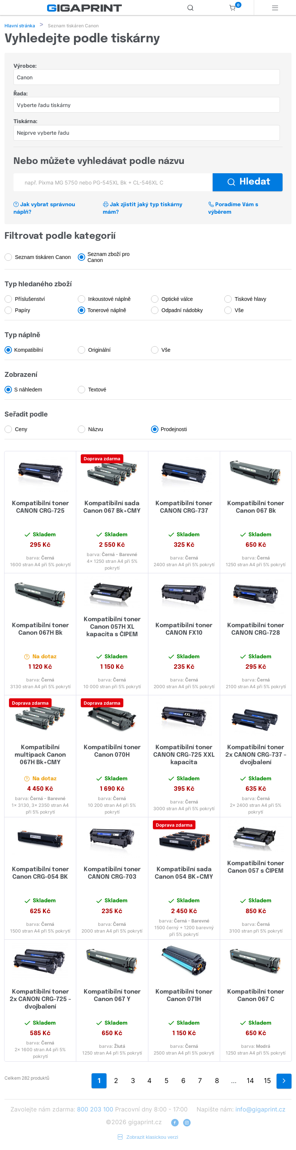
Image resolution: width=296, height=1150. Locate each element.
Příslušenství (30, 300)
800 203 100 (95, 1110)
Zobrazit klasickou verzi (148, 1138)
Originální (99, 351)
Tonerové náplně (106, 311)
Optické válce (177, 300)
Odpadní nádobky (182, 311)
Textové (97, 390)
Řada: (20, 94)
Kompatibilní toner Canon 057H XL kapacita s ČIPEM (112, 627)
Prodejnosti (174, 430)
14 (250, 1081)
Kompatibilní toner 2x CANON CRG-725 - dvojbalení (40, 1000)
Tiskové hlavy (250, 300)
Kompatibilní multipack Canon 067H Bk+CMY (40, 755)
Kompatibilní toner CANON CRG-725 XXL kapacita (184, 755)
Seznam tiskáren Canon (43, 258)
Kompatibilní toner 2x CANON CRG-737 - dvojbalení (255, 755)
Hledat (249, 182)
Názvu (95, 430)
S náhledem (28, 390)
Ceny (21, 430)
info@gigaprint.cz (260, 1110)
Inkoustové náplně (109, 300)
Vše (239, 311)
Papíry (22, 311)
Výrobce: (25, 66)
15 (267, 1081)
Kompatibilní (28, 351)
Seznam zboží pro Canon (108, 258)
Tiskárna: (25, 122)
